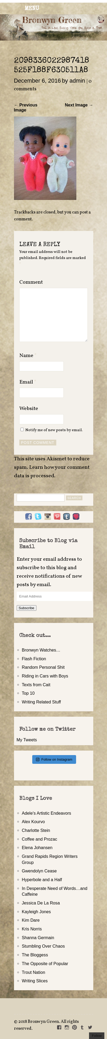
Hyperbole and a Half (42, 879)
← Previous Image (26, 107)
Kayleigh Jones (36, 911)
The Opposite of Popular (45, 963)
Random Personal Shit (43, 667)
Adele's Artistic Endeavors (46, 813)
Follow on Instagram (54, 759)
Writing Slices (35, 980)
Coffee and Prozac (39, 839)
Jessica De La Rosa (41, 902)
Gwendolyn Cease (39, 870)
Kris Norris (32, 928)
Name (28, 355)
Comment (31, 282)
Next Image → (79, 104)
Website (28, 408)
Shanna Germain (38, 937)
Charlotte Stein (36, 830)
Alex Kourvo (33, 821)
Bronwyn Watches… (41, 650)
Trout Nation (33, 972)
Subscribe (26, 608)
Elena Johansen (37, 847)
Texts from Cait (36, 684)
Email (27, 382)
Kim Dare (31, 920)
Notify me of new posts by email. (54, 430)
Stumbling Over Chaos (43, 946)
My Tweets (27, 739)
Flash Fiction (34, 658)
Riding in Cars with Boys (45, 676)
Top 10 (28, 693)
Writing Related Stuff (41, 701)
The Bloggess (35, 954)
